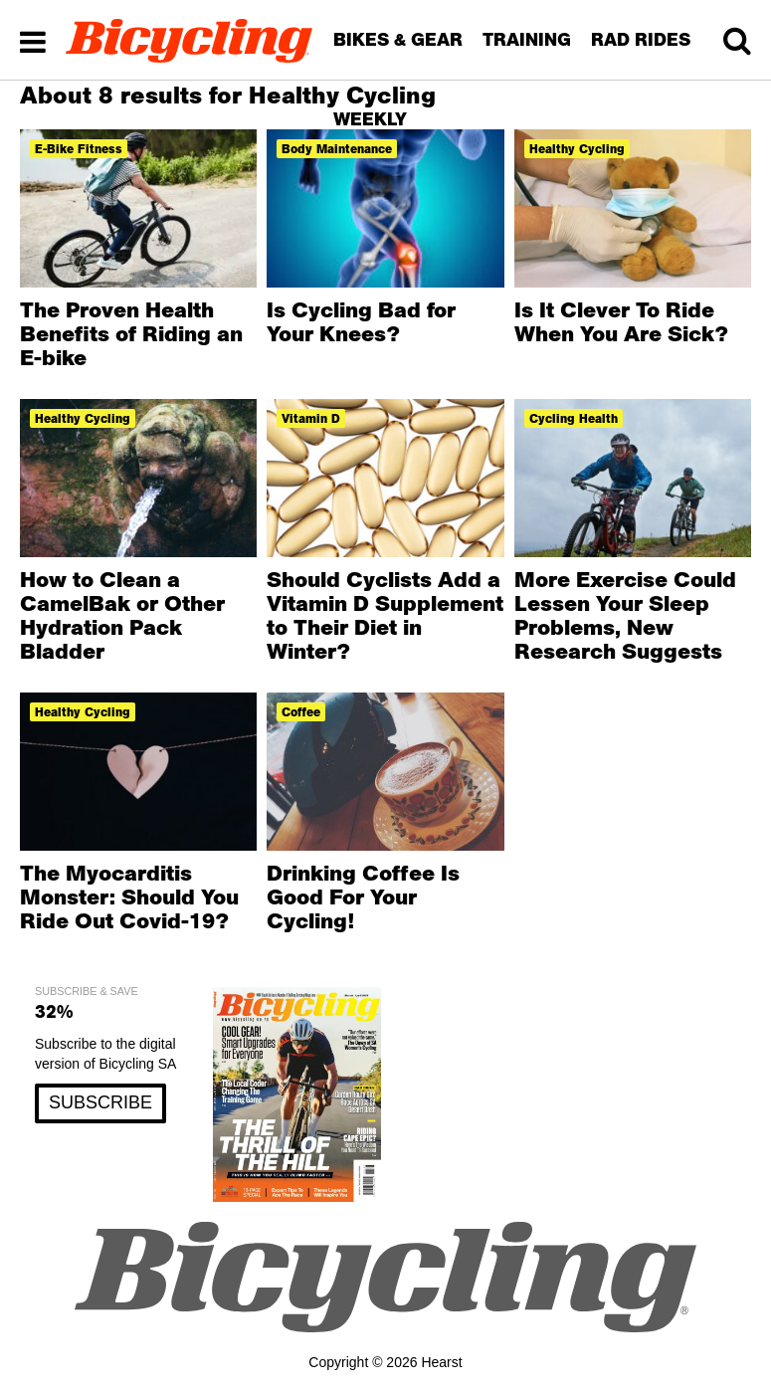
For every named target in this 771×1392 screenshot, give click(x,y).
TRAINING (526, 39)
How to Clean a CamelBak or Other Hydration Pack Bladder (122, 615)
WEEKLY (370, 118)
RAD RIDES (640, 39)
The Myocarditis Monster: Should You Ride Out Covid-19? (129, 896)
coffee (301, 711)
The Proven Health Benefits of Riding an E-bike (131, 333)
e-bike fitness (78, 148)
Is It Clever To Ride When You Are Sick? (621, 321)
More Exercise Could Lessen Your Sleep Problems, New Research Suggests (625, 615)
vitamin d (311, 418)
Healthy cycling (82, 418)
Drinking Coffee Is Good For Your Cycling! (363, 896)
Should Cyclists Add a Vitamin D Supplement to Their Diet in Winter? (385, 615)
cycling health (573, 418)
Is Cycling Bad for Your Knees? (361, 321)
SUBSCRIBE (100, 1102)
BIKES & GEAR (398, 39)
